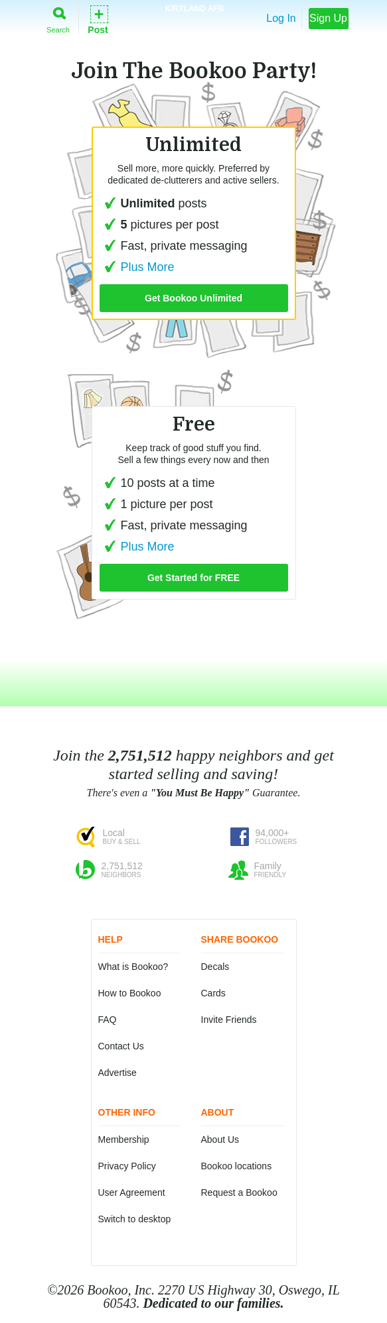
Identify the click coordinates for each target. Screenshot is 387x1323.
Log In (280, 18)
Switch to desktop (134, 1219)
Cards (213, 993)
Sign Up (328, 18)
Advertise (117, 1072)
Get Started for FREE (193, 577)
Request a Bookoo (239, 1192)
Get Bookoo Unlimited (193, 298)
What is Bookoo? (133, 966)
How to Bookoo (129, 993)
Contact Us (121, 1046)
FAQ (107, 1019)
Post (98, 19)
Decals (215, 966)
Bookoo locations (236, 1166)
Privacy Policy (127, 1166)
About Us (220, 1139)
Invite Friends (229, 1019)
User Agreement (131, 1192)
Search (58, 17)
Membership (123, 1139)
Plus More (137, 267)
